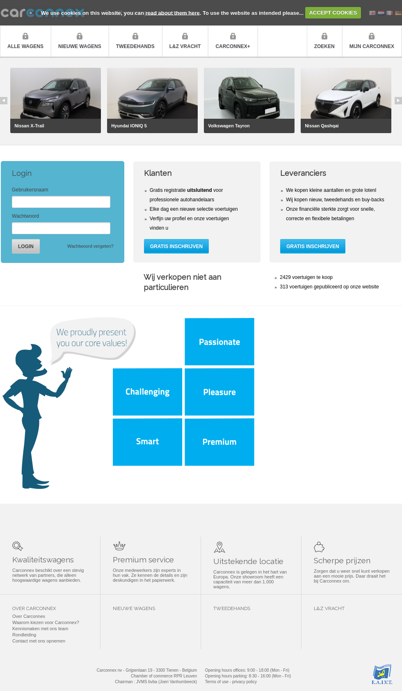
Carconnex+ (232, 46)
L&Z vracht (185, 46)
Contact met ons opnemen (38, 640)
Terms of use (216, 681)
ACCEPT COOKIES (333, 12)
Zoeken (324, 46)
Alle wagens (25, 46)
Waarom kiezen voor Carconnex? (45, 622)
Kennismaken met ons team (40, 628)
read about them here (173, 12)
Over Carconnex (28, 616)
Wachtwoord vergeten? (90, 246)
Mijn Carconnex (371, 46)
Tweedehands (135, 46)
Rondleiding (24, 634)
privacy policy (244, 681)
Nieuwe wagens (79, 46)
